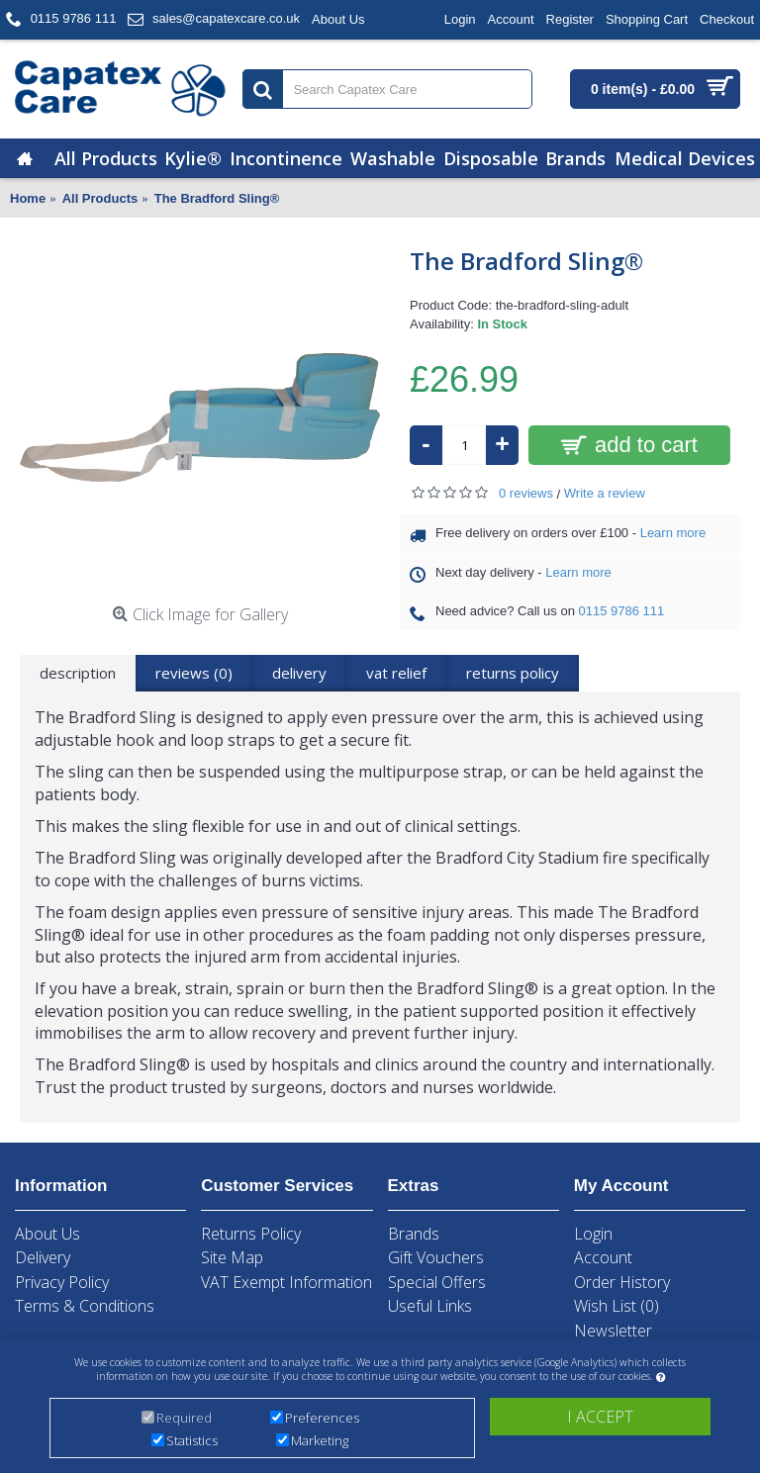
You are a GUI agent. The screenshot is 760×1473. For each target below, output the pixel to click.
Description (78, 673)
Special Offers (437, 1282)
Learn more (673, 532)
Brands (413, 1233)
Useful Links (430, 1306)
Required (184, 1418)
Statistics (192, 1441)
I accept (600, 1417)
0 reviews (526, 493)
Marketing (319, 1441)
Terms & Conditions (84, 1306)
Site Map (232, 1257)
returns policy (512, 673)
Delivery (299, 673)
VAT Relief (396, 673)
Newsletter (613, 1330)
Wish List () (616, 1306)
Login (593, 1233)
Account (603, 1257)
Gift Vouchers (436, 1257)
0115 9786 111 (622, 610)
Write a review (604, 493)
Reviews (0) (194, 673)
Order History (622, 1282)
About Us (47, 1233)
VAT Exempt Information (286, 1282)
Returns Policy (251, 1233)
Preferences (322, 1418)
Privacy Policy (62, 1282)
